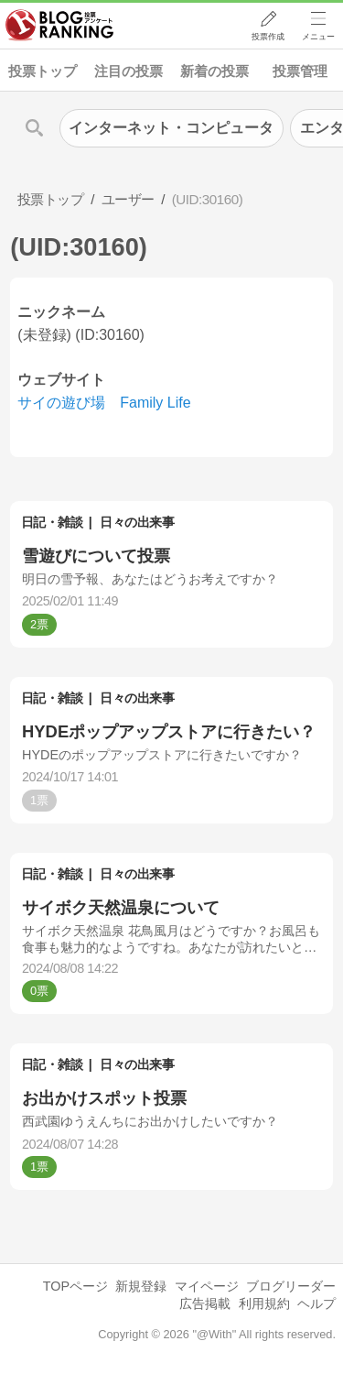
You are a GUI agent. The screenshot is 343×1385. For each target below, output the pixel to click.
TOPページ (75, 1286)
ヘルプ (316, 1303)
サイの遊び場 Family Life (103, 402)
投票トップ (42, 71)
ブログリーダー (291, 1286)
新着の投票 (214, 71)
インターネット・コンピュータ (171, 128)
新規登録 (140, 1286)
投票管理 (300, 71)
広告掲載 (204, 1303)
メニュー (318, 37)
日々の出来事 (137, 522)
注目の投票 (128, 71)
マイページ (207, 1286)
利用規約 (264, 1303)
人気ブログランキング (61, 26)
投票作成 (266, 37)
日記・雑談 (52, 522)
